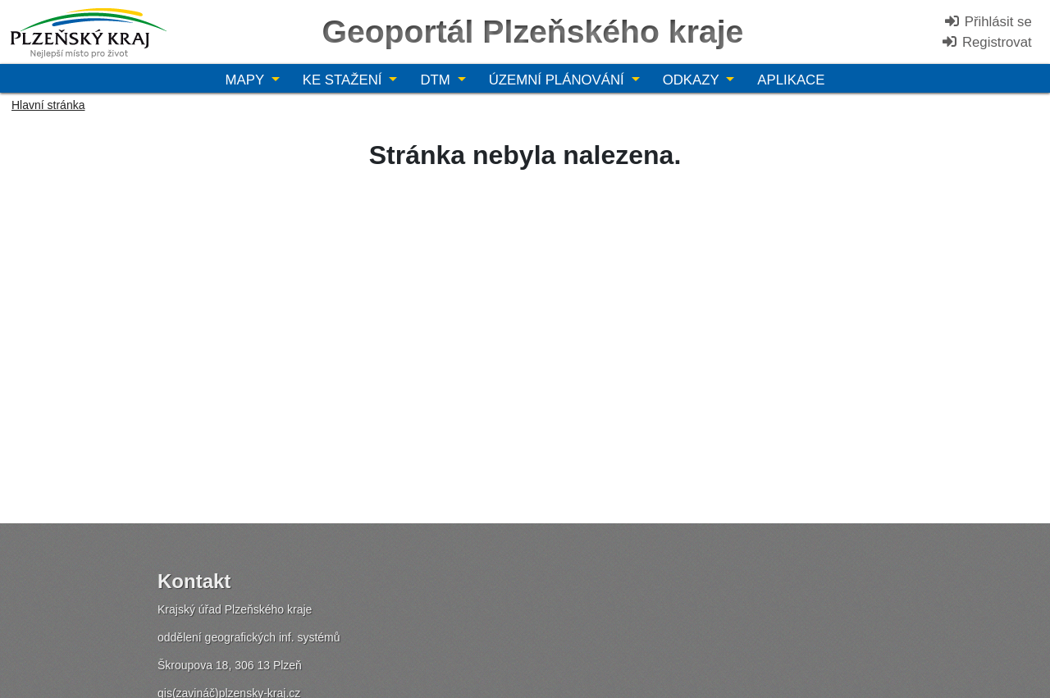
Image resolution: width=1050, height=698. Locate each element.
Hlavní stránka (47, 105)
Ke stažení (344, 80)
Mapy (247, 80)
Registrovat (986, 42)
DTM (437, 80)
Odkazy (693, 80)
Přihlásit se (987, 22)
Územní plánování (558, 80)
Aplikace (790, 80)
